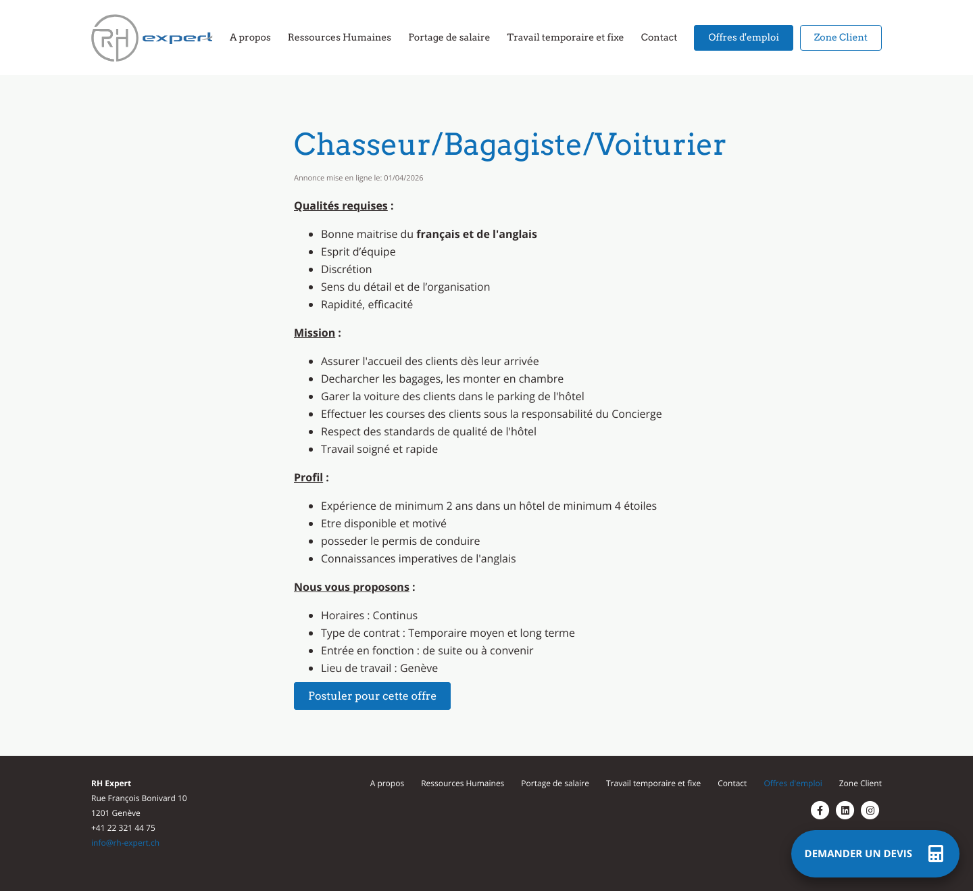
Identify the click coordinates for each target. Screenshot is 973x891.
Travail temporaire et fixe (653, 783)
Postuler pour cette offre (372, 696)
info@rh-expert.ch (125, 842)
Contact (732, 783)
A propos (387, 783)
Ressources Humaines (462, 783)
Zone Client (860, 783)
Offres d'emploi (793, 783)
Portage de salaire (555, 783)
